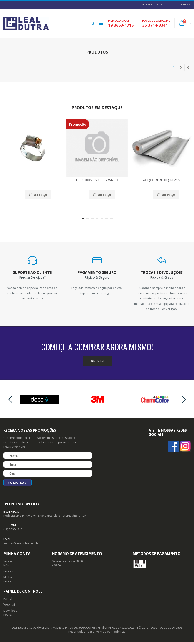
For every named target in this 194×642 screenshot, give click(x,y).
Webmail (9, 604)
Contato (8, 571)
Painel (7, 598)
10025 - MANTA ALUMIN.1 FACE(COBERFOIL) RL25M (161, 178)
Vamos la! (97, 361)
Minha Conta (7, 579)
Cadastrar (17, 483)
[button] (92, 23)
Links (184, 4)
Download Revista (10, 613)
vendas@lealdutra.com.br (21, 543)
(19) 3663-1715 (12, 529)
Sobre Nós (7, 563)
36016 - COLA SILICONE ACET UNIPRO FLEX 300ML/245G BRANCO (97, 178)
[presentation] (10, 399)
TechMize (119, 631)
